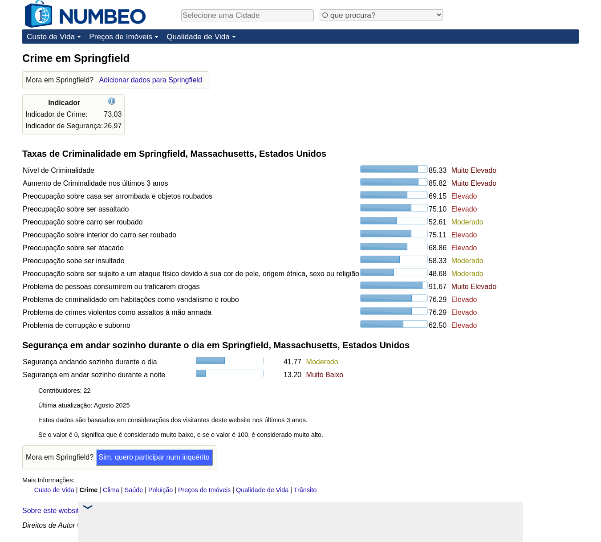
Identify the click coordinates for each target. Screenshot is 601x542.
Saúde (134, 489)
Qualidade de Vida (198, 36)
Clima (111, 489)
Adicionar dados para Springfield (150, 80)
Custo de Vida (51, 36)
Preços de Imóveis (120, 36)
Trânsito (305, 489)
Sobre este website (52, 510)
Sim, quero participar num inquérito (154, 457)
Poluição (160, 489)
